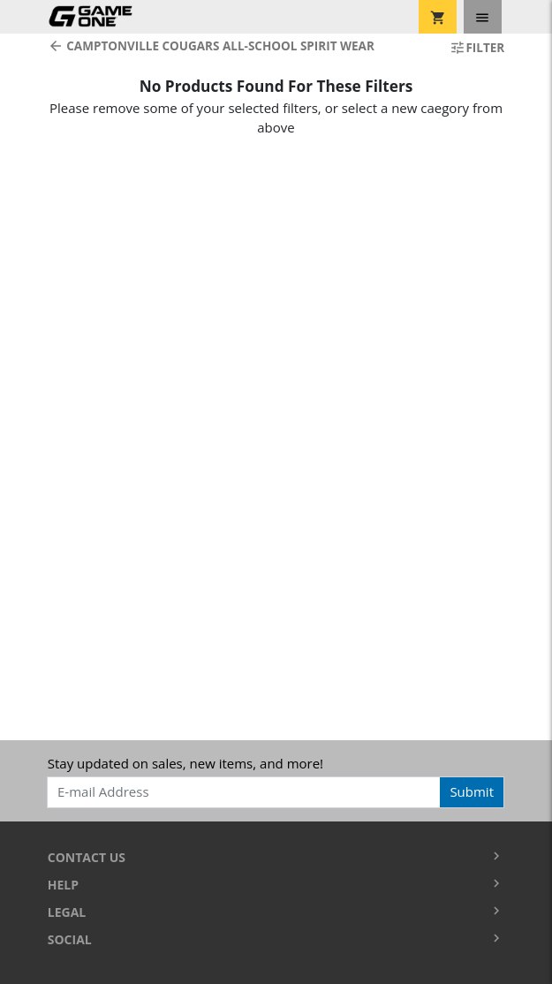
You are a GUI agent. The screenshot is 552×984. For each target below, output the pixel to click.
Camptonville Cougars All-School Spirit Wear (211, 46)
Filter (477, 48)
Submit (472, 791)
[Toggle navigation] (483, 17)
